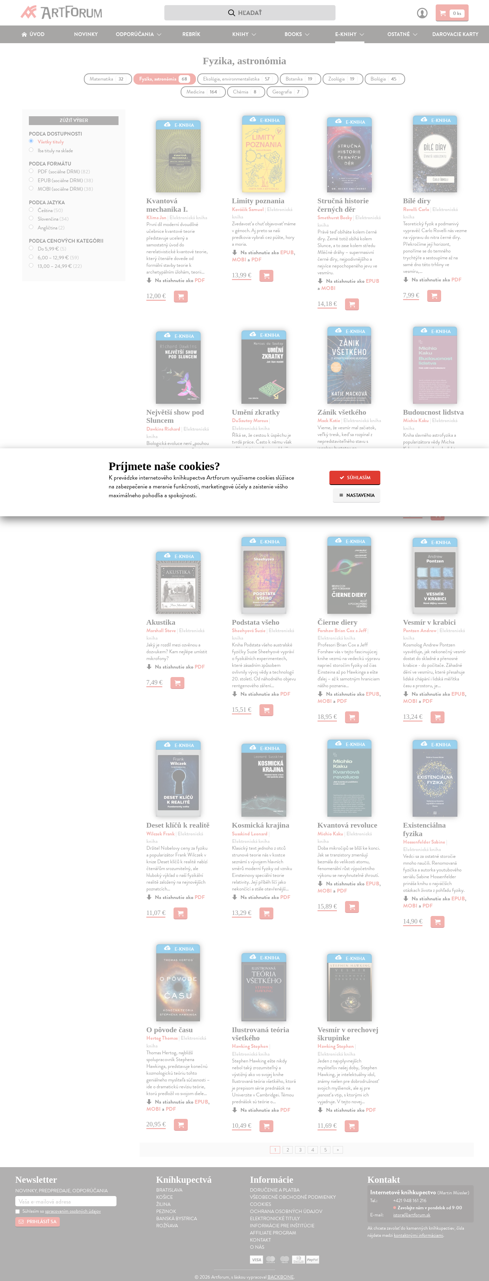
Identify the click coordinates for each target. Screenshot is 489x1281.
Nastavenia (357, 495)
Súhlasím (355, 477)
